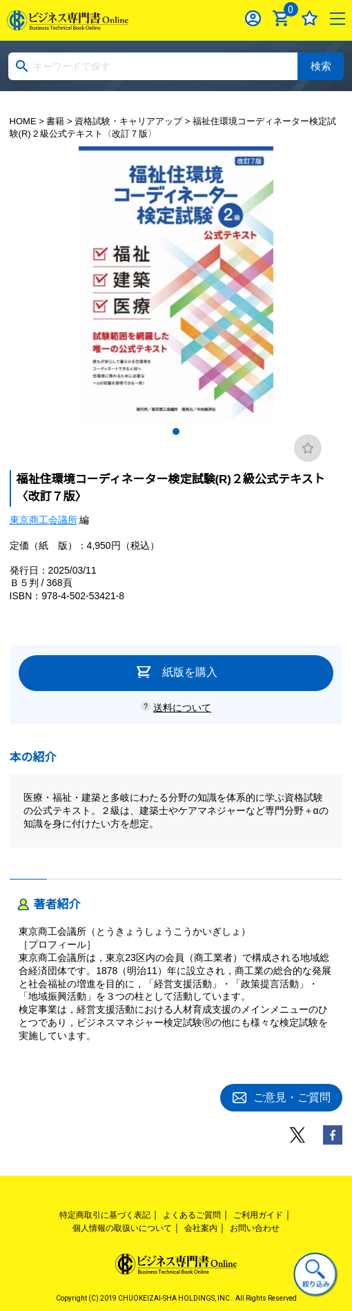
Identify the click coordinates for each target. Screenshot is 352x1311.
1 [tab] (176, 431)
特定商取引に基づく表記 (104, 1215)
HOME (23, 121)
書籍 (55, 121)
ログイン (253, 18)
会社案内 (200, 1228)
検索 (321, 66)
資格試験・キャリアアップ (128, 121)
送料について (182, 707)
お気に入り (309, 18)
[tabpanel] (176, 284)
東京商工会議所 (43, 519)
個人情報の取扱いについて (122, 1228)
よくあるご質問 (192, 1215)
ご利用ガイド (258, 1215)
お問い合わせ (255, 1228)
